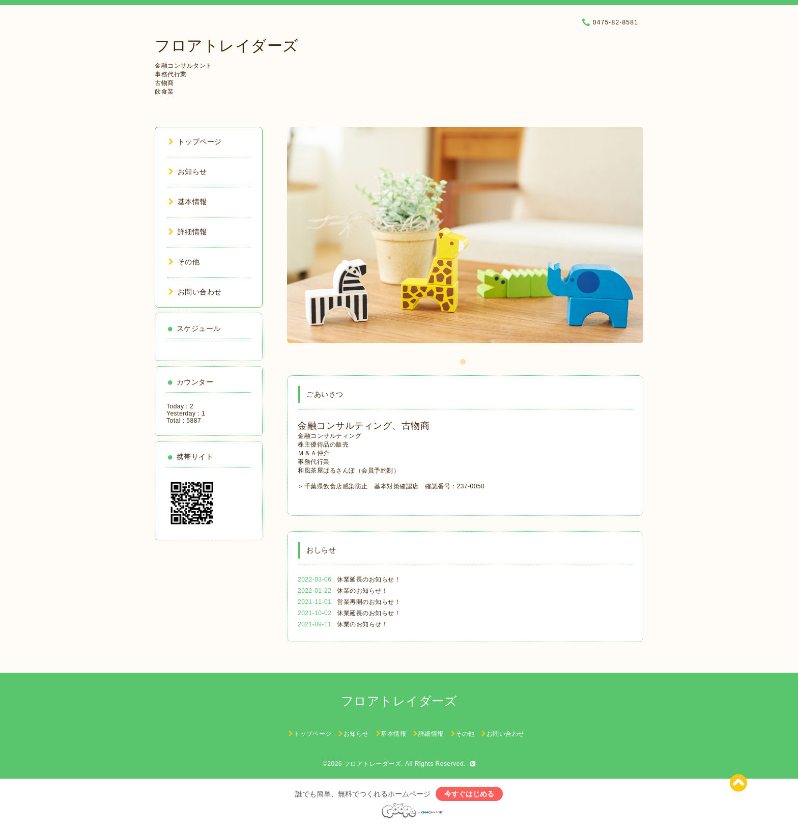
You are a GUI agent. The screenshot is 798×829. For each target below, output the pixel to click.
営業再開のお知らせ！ (369, 601)
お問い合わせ (195, 292)
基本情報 (187, 202)
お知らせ (187, 172)
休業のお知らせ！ (362, 590)
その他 (184, 262)
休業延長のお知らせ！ (369, 579)
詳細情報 (187, 232)
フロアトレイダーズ (227, 45)
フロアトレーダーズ (373, 763)
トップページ (195, 141)
